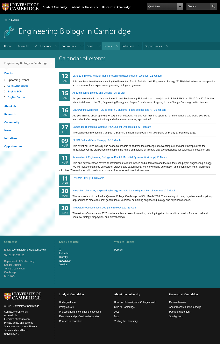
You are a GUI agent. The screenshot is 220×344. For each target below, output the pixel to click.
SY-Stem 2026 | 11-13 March (88, 178)
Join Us (63, 264)
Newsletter (65, 260)
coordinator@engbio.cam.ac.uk (29, 249)
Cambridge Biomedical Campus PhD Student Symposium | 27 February (111, 126)
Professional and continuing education (80, 311)
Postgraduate (66, 307)
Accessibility (10, 315)
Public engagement (179, 311)
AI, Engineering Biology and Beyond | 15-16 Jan (98, 92)
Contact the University (16, 311)
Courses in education (70, 321)
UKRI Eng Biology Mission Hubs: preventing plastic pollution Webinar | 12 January (117, 75)
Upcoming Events (18, 80)
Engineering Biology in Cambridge (25, 64)
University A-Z (12, 333)
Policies (118, 249)
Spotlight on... (176, 316)
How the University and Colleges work (135, 302)
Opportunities (153, 46)
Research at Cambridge (116, 7)
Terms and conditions (15, 330)
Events (15, 19)
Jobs (116, 311)
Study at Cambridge (55, 7)
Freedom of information (17, 319)
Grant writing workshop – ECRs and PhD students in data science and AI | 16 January (119, 109)
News (90, 46)
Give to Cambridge (124, 307)
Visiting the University (126, 321)
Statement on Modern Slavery (20, 326)
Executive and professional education (79, 316)
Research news (177, 302)
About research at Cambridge (185, 307)
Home (6, 20)
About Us (23, 46)
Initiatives (128, 46)
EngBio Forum (16, 97)
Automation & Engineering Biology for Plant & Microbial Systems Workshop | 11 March (119, 157)
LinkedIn (63, 253)
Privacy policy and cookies (18, 322)
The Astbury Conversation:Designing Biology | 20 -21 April (104, 207)
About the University (85, 7)
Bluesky (63, 257)
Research (45, 46)
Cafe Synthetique (17, 85)
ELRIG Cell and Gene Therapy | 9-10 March (96, 140)
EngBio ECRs (15, 91)
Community (69, 46)
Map (116, 316)
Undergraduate (67, 302)
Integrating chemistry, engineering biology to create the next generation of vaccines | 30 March (124, 190)
